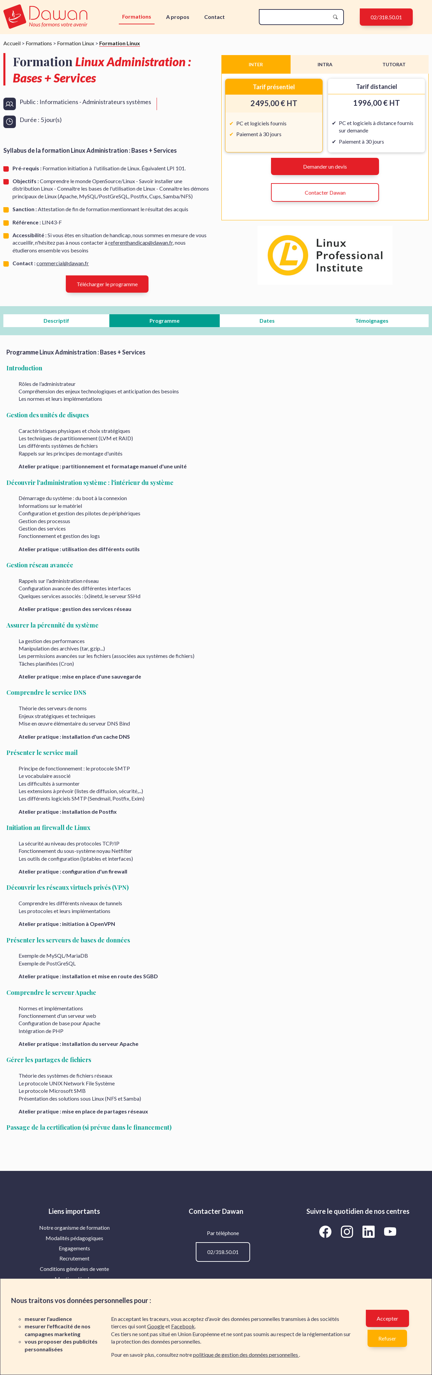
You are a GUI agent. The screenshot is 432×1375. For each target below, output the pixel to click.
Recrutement (74, 1258)
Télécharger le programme (107, 284)
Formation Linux (75, 43)
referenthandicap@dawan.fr (140, 242)
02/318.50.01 (386, 17)
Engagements (74, 1248)
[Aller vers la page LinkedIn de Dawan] (370, 1231)
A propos (177, 17)
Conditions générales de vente (74, 1269)
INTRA (325, 64)
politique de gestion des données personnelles (246, 1354)
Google (155, 1326)
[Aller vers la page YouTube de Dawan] (390, 1231)
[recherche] (296, 17)
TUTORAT (394, 64)
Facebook (183, 1326)
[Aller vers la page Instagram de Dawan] (348, 1231)
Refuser (387, 1338)
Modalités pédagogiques (74, 1238)
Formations (136, 16)
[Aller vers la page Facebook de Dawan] (327, 1231)
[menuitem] (74, 1227)
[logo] (45, 17)
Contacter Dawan (325, 192)
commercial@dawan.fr (62, 263)
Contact (214, 17)
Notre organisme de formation (74, 1227)
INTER (256, 64)
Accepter (387, 1318)
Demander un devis (325, 166)
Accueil (12, 43)
